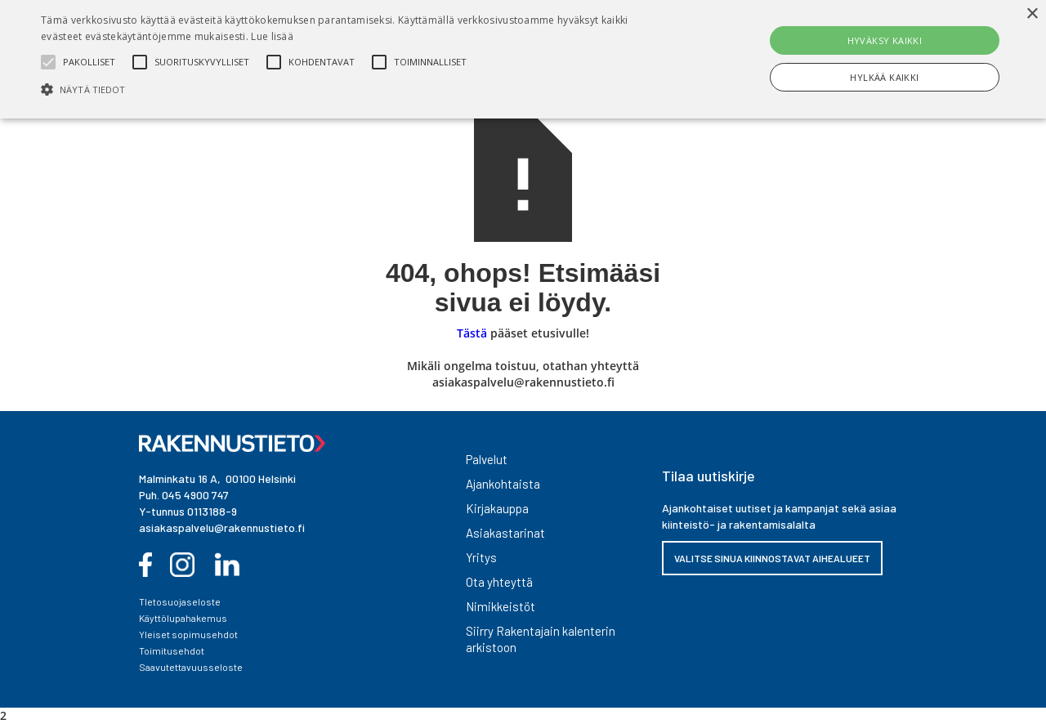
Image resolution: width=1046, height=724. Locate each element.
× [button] (1032, 14)
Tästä (472, 333)
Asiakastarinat (505, 532)
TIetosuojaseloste (180, 601)
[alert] (523, 59)
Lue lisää (272, 36)
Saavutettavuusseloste (191, 667)
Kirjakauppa (497, 508)
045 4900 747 (195, 495)
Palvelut (486, 459)
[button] (354, 89)
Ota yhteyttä (499, 581)
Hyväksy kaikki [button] (885, 40)
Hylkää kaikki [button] (884, 77)
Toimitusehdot (171, 650)
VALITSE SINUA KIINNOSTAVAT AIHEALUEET (772, 558)
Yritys (481, 557)
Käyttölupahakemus (183, 617)
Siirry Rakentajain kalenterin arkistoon (540, 639)
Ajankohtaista (503, 483)
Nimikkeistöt (500, 606)
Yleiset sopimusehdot (188, 634)
